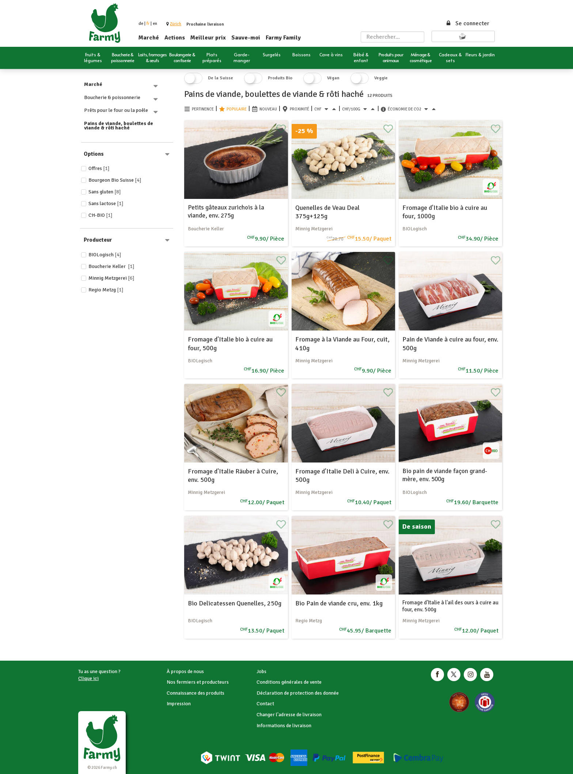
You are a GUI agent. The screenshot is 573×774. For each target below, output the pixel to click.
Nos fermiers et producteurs (198, 682)
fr (148, 23)
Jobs (261, 671)
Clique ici (88, 678)
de (140, 23)
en (155, 23)
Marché (148, 37)
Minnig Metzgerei (111, 278)
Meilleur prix (208, 37)
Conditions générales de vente (289, 682)
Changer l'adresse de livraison (289, 714)
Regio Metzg (106, 290)
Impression (179, 704)
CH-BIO (100, 215)
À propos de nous (185, 671)
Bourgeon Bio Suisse (114, 180)
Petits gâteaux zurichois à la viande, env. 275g (226, 211)
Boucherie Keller (111, 266)
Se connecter (467, 23)
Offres (99, 168)
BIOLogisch (104, 255)
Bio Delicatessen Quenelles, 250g (234, 603)
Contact (265, 704)
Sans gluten (104, 192)
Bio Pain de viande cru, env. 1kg (339, 603)
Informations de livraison (284, 725)
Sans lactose (106, 203)
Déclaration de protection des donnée (298, 693)
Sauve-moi (245, 37)
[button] (175, 24)
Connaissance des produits (195, 693)
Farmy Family (283, 37)
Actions (174, 37)
